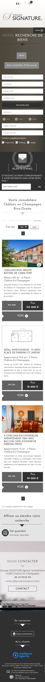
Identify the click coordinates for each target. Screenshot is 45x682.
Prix (24, 227)
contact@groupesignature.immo (22, 580)
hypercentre (24, 535)
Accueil (4, 220)
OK (39, 187)
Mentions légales (15, 666)
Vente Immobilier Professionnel (21, 65)
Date (34, 227)
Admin (36, 666)
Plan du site (5, 666)
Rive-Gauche (14, 535)
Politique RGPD (26, 667)
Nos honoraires (25, 666)
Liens (31, 666)
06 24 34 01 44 (23, 577)
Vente (21, 55)
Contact (22, 588)
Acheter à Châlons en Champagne (20, 220)
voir (22, 315)
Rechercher (22, 105)
